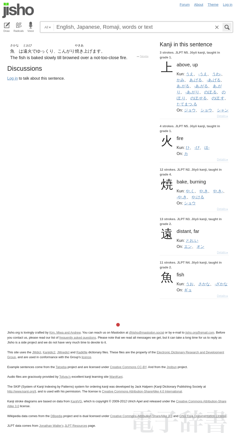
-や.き (181, 197)
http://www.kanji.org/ (21, 391)
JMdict (36, 352)
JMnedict (63, 352)
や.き (203, 191)
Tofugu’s (65, 376)
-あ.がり (192, 92)
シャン (223, 110)
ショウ (206, 110)
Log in (227, 5)
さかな (204, 283)
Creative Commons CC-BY (128, 367)
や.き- (218, 191)
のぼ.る (210, 92)
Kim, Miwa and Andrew (64, 332)
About (198, 5)
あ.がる (183, 86)
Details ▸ (222, 116)
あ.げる (195, 80)
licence (86, 357)
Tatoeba (144, 56)
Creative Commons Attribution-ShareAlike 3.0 (141, 416)
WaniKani (115, 376)
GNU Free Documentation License (203, 416)
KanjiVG (76, 401)
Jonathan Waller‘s (51, 425)
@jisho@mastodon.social (146, 332)
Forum (185, 5)
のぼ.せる (198, 98)
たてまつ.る (187, 104)
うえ (189, 74)
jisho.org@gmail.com (199, 332)
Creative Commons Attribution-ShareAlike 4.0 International (142, 391)
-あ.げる (214, 80)
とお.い (192, 240)
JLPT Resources (75, 425)
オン (200, 246)
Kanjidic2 (49, 352)
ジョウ (190, 110)
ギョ (188, 290)
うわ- (216, 74)
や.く (190, 191)
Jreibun (172, 367)
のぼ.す (218, 98)
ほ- (206, 147)
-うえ (202, 74)
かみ (180, 80)
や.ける (198, 197)
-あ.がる (201, 86)
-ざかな (221, 283)
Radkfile (81, 352)
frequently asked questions (77, 337)
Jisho (18, 10)
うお (189, 283)
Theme (213, 5)
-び (197, 147)
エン (188, 246)
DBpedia (56, 416)
